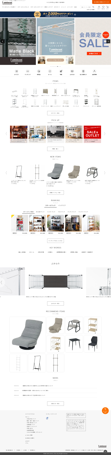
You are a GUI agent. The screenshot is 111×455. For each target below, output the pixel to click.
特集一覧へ (55, 149)
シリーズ (70, 7)
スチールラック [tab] (50, 205)
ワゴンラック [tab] (61, 212)
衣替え (51, 252)
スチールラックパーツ (37, 7)
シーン (63, 7)
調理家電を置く (61, 252)
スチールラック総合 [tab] (28, 212)
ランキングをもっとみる (55, 240)
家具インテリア (49, 7)
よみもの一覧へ (55, 303)
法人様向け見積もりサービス (101, 2)
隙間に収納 (74, 252)
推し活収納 (22, 252)
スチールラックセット (23, 7)
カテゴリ (57, 7)
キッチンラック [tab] (72, 212)
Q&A (75, 7)
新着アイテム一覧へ (55, 192)
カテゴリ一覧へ (55, 113)
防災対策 (41, 252)
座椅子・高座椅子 (87, 252)
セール (32, 252)
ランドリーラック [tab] (83, 212)
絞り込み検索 (90, 9)
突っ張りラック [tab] (40, 212)
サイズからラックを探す (9, 7)
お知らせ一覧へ (55, 403)
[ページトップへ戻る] (105, 451)
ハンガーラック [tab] (51, 212)
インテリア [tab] (62, 205)
